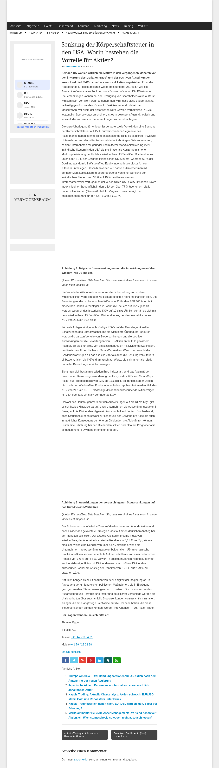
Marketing (100, 26)
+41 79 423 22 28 (81, 644)
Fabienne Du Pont (72, 66)
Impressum (15, 32)
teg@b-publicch (71, 651)
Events (48, 26)
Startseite (15, 26)
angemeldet (81, 759)
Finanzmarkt (65, 26)
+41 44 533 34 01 (82, 637)
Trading (128, 26)
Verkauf (142, 26)
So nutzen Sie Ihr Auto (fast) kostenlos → (129, 735)
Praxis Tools (129, 32)
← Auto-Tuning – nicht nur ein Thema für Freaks (81, 735)
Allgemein (33, 26)
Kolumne (83, 26)
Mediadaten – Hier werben (44, 32)
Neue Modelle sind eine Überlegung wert (90, 32)
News (115, 26)
